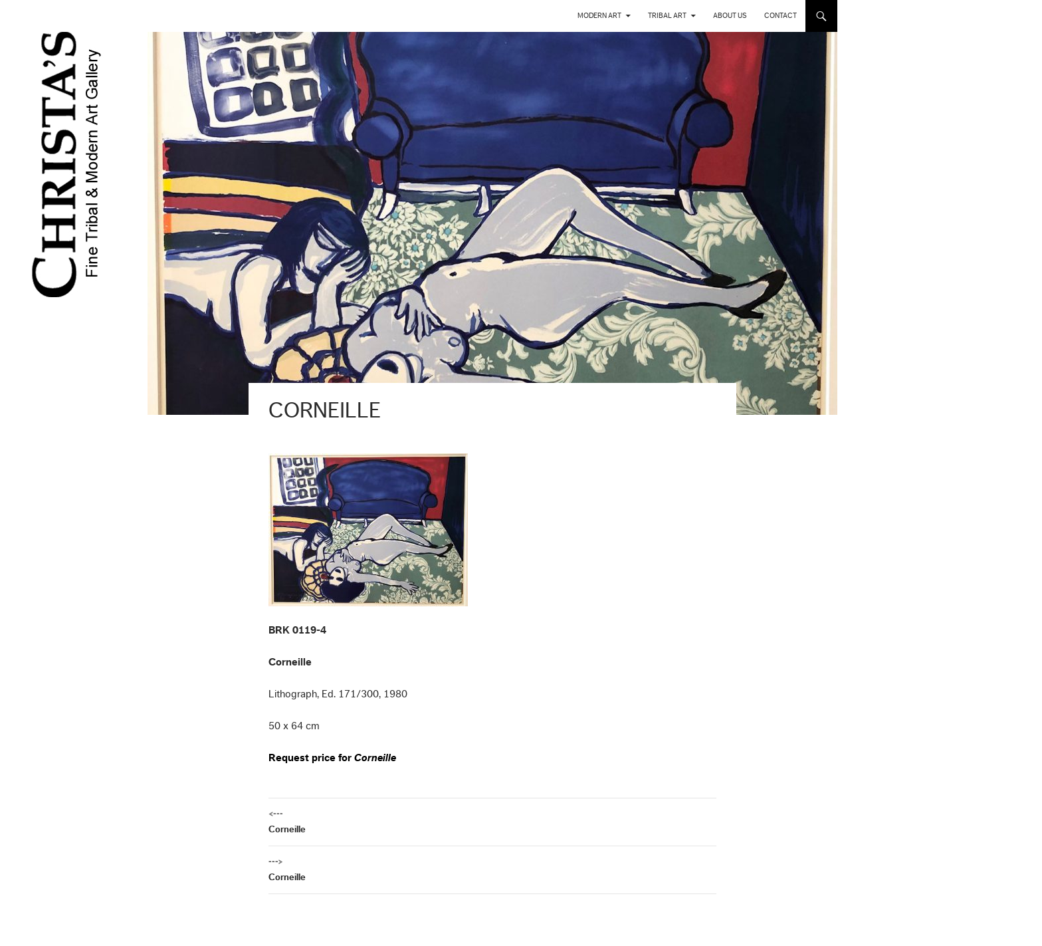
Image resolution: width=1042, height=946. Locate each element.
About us (730, 15)
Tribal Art (667, 15)
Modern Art (599, 15)
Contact (780, 15)
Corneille (492, 820)
